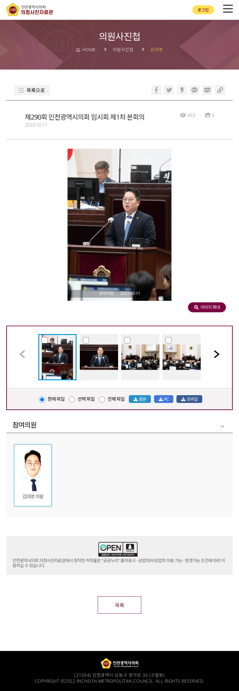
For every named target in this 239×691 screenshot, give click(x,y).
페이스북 (156, 90)
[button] (216, 354)
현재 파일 (51, 399)
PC (164, 399)
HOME (89, 49)
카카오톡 (194, 90)
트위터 (169, 90)
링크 (220, 90)
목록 (119, 605)
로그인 (203, 10)
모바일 (189, 399)
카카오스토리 (182, 90)
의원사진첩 (123, 49)
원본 (140, 399)
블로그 (207, 90)
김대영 (156, 49)
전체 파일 (111, 399)
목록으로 (35, 90)
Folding (222, 426)
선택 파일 (81, 399)
